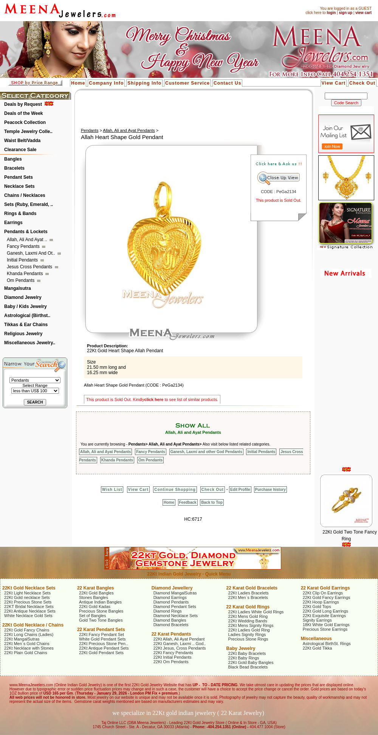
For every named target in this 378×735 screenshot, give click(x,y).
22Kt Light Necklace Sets (27, 593)
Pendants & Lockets (26, 231)
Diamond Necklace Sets (175, 615)
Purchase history (270, 489)
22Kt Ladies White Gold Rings (256, 612)
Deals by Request (23, 104)
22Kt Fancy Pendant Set (101, 634)
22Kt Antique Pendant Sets (104, 648)
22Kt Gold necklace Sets (27, 597)
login (331, 13)
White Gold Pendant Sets (102, 639)
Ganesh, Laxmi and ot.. (31, 253)
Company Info (106, 83)
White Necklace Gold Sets (28, 615)
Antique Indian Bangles (100, 602)
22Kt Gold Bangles (96, 593)
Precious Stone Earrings (325, 629)
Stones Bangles (93, 597)
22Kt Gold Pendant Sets (101, 652)
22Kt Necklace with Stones (29, 648)
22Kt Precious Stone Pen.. (103, 643)
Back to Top (211, 502)
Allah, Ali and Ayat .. (27, 239)
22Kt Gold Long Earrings (325, 611)
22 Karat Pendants (171, 634)
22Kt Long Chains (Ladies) (28, 634)
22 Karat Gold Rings (248, 607)
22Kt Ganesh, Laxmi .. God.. (179, 643)
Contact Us (227, 83)
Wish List (112, 489)
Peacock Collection (25, 122)
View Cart (333, 83)
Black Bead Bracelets (248, 667)
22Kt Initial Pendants (172, 657)
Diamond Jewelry (23, 297)
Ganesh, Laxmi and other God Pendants (206, 452)
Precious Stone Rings (248, 639)
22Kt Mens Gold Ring (248, 616)
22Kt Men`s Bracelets (248, 597)
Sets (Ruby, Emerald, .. (28, 204)
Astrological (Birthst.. (27, 315)
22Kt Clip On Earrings (323, 593)
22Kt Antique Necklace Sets (30, 611)
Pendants (89, 130)
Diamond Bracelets (171, 624)
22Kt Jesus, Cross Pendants (179, 648)
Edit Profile (240, 489)
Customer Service (187, 83)
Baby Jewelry (241, 648)
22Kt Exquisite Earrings (324, 615)
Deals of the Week (23, 113)
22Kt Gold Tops (317, 606)
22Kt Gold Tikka (317, 648)
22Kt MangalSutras (22, 639)
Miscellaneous (316, 638)
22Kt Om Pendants (171, 661)
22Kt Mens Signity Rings (251, 625)
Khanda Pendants (25, 273)
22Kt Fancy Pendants (173, 652)
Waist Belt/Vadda (22, 140)
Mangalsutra (17, 288)
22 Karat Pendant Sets (101, 629)
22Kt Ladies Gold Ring (249, 630)
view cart (363, 13)
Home (78, 83)
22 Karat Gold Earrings (325, 588)
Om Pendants (21, 280)
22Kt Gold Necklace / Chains (33, 625)
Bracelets (14, 168)
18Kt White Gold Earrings (326, 624)
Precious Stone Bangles (101, 611)
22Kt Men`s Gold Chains (27, 643)
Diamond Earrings (170, 597)
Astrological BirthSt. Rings (327, 643)
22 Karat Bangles (95, 588)
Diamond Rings (167, 611)
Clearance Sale (20, 149)
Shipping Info (144, 83)
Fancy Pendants (24, 246)
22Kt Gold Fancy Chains (26, 630)
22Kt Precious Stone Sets (27, 602)
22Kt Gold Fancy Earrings (326, 597)
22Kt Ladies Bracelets (248, 593)
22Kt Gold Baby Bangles (251, 662)
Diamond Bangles (169, 620)
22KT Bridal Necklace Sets (29, 606)
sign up (345, 13)
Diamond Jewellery (172, 588)
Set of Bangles (92, 615)
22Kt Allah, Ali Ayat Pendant (179, 639)
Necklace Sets (19, 186)
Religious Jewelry (23, 333)
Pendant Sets (18, 177)
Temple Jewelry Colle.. (28, 131)
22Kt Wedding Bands (247, 621)
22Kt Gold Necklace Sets (29, 588)
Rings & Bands (20, 213)
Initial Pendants (23, 260)
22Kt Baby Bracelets (247, 653)
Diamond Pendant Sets (174, 606)
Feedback (188, 502)
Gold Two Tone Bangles (101, 620)
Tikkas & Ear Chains (26, 324)
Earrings (13, 222)
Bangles (13, 159)
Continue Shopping (174, 489)
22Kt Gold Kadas (94, 606)
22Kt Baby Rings (243, 658)
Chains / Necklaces (24, 195)
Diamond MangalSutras (175, 593)
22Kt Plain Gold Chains (25, 652)
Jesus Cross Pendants (30, 266)
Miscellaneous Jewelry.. (29, 342)
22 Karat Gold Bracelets (251, 588)
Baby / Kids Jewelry (25, 306)
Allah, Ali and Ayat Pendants (129, 130)
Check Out (362, 83)
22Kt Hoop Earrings (321, 602)
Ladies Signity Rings (247, 634)
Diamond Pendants (171, 602)
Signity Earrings (317, 620)
